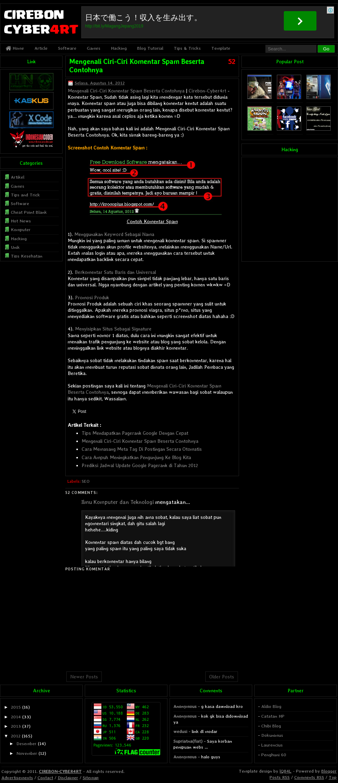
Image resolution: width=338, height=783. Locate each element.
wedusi (180, 731)
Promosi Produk (92, 297)
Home (15, 48)
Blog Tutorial (150, 48)
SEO (86, 481)
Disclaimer (68, 777)
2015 (16, 707)
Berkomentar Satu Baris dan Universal (115, 272)
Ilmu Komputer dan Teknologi (117, 502)
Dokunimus (272, 735)
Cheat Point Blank (29, 212)
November (26, 753)
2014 (16, 716)
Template (220, 48)
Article (41, 48)
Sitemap (91, 777)
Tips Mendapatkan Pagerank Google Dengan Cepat (135, 433)
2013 (16, 726)
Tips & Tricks (187, 48)
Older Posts (221, 676)
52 (231, 61)
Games (93, 48)
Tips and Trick (25, 194)
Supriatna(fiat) (188, 741)
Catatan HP (273, 716)
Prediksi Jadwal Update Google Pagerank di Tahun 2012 (140, 465)
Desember (26, 743)
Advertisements (17, 777)
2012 (15, 736)
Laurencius (272, 745)
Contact (45, 777)
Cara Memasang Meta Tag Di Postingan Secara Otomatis (142, 449)
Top (333, 777)
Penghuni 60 (273, 754)
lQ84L (285, 771)
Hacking (119, 48)
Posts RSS (280, 777)
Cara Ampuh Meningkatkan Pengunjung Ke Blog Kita (136, 457)
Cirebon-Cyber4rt (207, 90)
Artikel (17, 177)
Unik (15, 247)
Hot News (21, 220)
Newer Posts (84, 676)
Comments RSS (309, 777)
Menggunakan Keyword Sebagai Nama (114, 234)
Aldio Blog (271, 706)
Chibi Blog (271, 725)
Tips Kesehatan (26, 256)
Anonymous (185, 706)
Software (67, 48)
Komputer (21, 229)
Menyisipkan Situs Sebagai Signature (113, 329)
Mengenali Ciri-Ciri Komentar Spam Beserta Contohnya (126, 90)
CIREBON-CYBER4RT (60, 771)
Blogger (329, 771)
